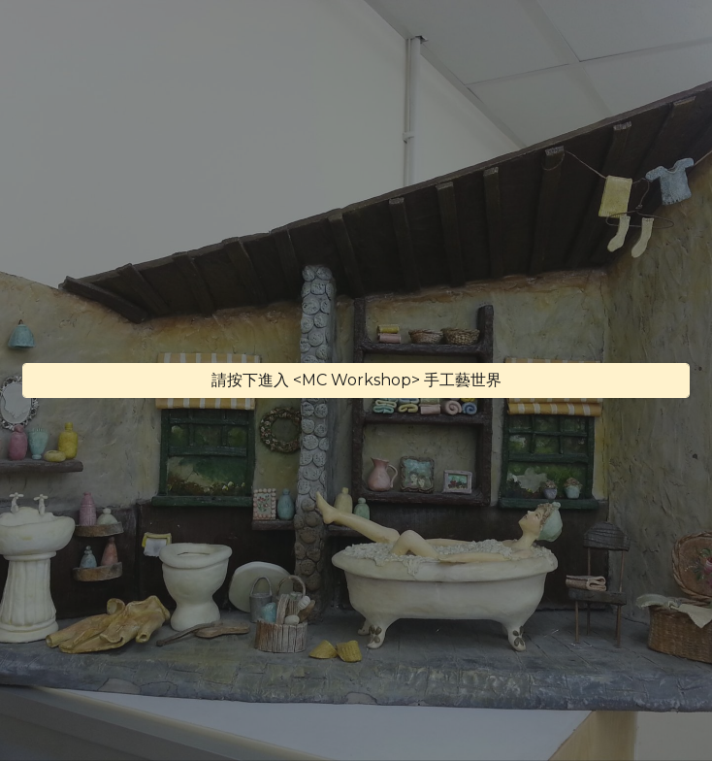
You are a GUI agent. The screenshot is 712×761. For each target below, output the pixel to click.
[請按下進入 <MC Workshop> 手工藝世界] (356, 381)
